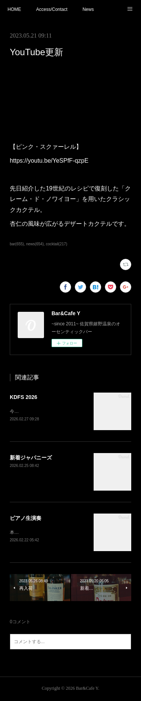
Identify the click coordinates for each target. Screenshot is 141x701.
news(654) (35, 244)
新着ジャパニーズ (31, 458)
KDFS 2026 (23, 397)
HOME (14, 9)
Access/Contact (51, 9)
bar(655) (17, 244)
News (88, 9)
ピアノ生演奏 (25, 519)
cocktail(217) (56, 244)
